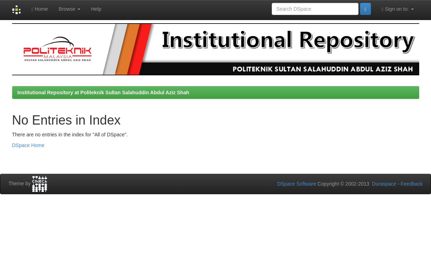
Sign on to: (398, 9)
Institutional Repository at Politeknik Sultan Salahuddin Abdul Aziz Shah (103, 92)
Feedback (411, 184)
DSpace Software (296, 184)
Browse (69, 9)
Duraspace (384, 184)
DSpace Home (28, 145)
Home (39, 9)
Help (96, 9)
